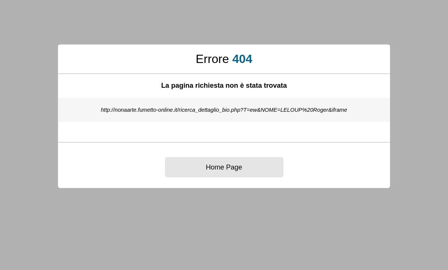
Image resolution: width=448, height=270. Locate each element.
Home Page (224, 167)
